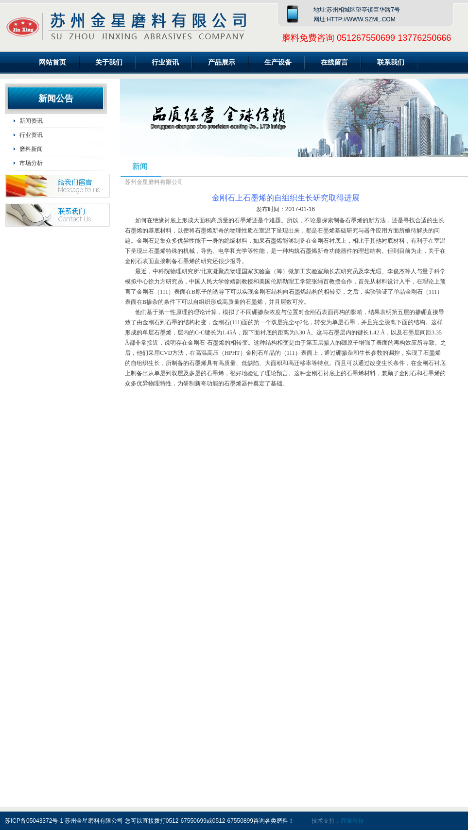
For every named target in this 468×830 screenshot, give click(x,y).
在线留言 (334, 62)
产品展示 (221, 62)
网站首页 (52, 62)
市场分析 (31, 163)
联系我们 (390, 62)
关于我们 (108, 62)
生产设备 (278, 62)
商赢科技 (352, 820)
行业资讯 (165, 62)
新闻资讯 (31, 120)
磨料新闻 (31, 149)
